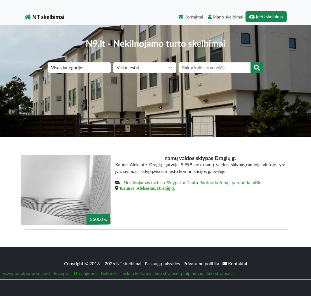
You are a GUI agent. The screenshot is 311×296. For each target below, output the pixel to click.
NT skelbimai (45, 16)
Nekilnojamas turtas (143, 182)
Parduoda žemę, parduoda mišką (231, 182)
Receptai (61, 273)
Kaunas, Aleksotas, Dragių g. (147, 188)
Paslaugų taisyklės (163, 263)
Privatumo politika (201, 263)
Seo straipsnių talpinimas (179, 273)
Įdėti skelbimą (266, 16)
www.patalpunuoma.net (26, 273)
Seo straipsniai (221, 273)
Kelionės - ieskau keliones (126, 273)
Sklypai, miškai (181, 182)
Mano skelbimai (225, 16)
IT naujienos (85, 273)
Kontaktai (191, 16)
